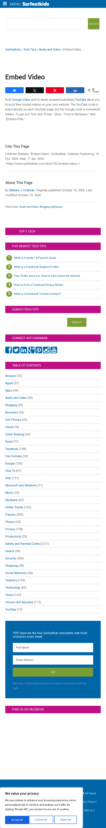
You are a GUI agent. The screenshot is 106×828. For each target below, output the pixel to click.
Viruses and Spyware (19, 602)
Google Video (21, 99)
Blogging (45, 206)
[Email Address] (53, 660)
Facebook (11, 449)
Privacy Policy (86, 801)
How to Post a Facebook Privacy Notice (38, 285)
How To (10, 471)
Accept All (66, 819)
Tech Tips (29, 49)
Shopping (11, 565)
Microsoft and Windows (21, 485)
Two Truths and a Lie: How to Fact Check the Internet (47, 276)
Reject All (41, 819)
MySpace (57, 206)
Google (10, 463)
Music (9, 492)
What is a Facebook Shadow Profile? (36, 267)
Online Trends (14, 507)
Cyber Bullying (14, 434)
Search (9, 551)
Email (8, 441)
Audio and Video (49, 49)
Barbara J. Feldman (21, 190)
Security (10, 558)
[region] (41, 808)
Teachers (11, 580)
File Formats (13, 456)
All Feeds (88, 793)
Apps (8, 390)
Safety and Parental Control (23, 544)
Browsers (11, 412)
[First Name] (53, 647)
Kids (8, 478)
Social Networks (16, 573)
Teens (9, 595)
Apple (9, 383)
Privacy (10, 529)
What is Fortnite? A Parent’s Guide (35, 258)
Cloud (9, 427)
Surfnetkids (13, 49)
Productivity (13, 536)
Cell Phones (13, 419)
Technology (12, 587)
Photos (10, 522)
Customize (17, 819)
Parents (10, 514)
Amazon (10, 376)
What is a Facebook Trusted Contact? (37, 294)
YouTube (80, 99)
